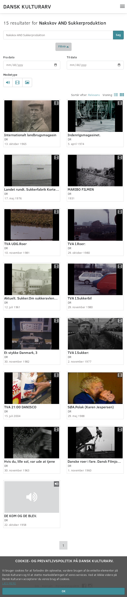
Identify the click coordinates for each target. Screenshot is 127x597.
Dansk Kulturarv (27, 6)
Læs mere (9, 583)
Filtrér (63, 46)
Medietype (10, 75)
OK (63, 591)
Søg (118, 35)
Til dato (72, 57)
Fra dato (8, 57)
